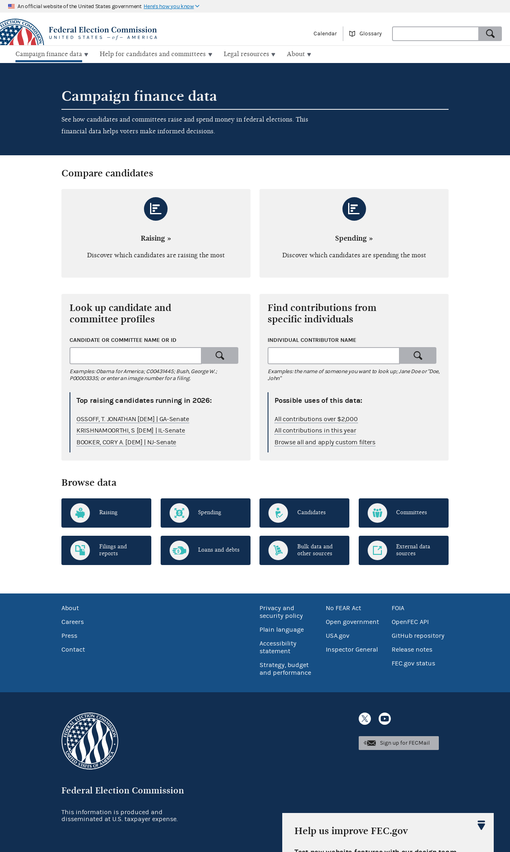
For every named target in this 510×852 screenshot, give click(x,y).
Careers (72, 621)
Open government (352, 621)
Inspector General (352, 648)
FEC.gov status (413, 662)
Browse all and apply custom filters (325, 441)
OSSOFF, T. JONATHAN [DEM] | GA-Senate (132, 418)
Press (69, 635)
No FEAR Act (343, 607)
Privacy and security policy (281, 611)
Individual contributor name (312, 339)
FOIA (398, 607)
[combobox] (435, 33)
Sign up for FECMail (405, 742)
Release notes (412, 648)
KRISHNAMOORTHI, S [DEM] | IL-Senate (130, 429)
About (70, 607)
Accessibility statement (277, 646)
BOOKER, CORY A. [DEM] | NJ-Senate (126, 441)
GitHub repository (418, 635)
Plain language (281, 628)
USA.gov (337, 635)
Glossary (371, 33)
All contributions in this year (315, 429)
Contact (73, 648)
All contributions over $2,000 (316, 418)
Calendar (325, 33)
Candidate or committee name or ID (123, 339)
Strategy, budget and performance (285, 668)
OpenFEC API (410, 621)
